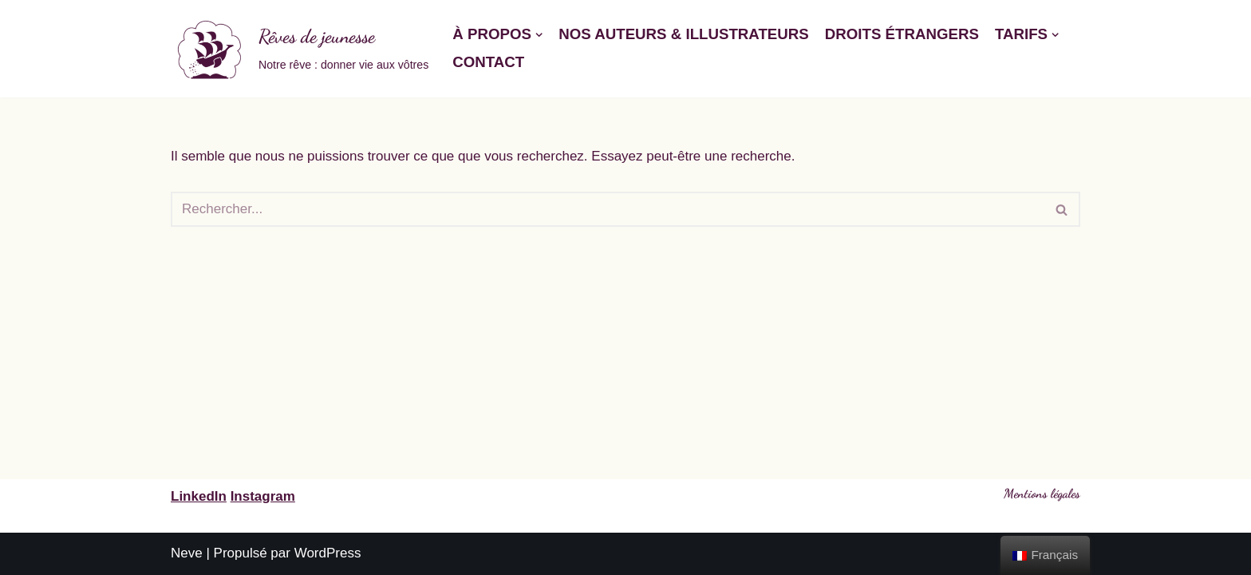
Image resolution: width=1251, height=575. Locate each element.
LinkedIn (199, 496)
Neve (187, 553)
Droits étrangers (902, 34)
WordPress (327, 553)
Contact (488, 62)
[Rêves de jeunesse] (299, 48)
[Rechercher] (607, 209)
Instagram (263, 496)
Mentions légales (1042, 493)
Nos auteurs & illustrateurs (683, 34)
